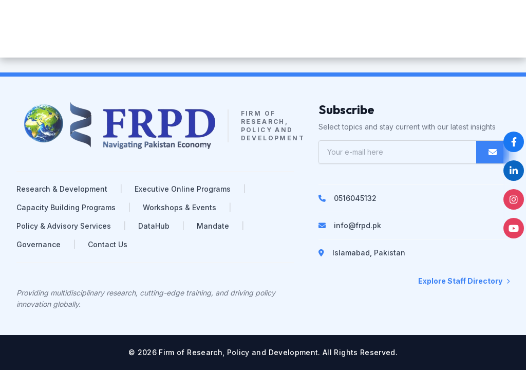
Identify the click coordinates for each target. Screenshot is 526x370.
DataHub (154, 225)
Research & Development (61, 188)
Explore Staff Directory (464, 280)
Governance (38, 244)
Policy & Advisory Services (63, 225)
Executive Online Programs (183, 188)
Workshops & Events (179, 207)
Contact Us (107, 244)
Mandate (213, 225)
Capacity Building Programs (66, 207)
